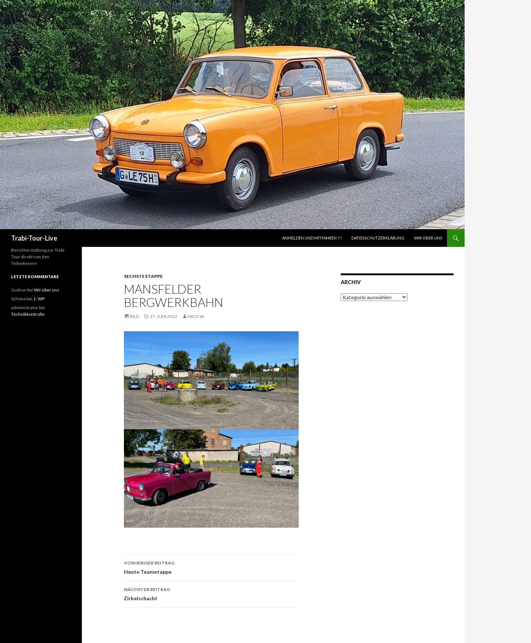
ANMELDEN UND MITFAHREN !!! (312, 237)
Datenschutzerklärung (378, 237)
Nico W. (196, 316)
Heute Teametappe (211, 567)
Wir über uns (428, 237)
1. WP (39, 298)
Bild (134, 316)
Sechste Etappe (143, 276)
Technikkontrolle (28, 314)
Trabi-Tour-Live (34, 238)
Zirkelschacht (211, 593)
